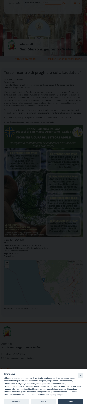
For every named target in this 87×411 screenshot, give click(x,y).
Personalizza (16, 401)
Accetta (70, 401)
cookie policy (51, 395)
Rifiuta (43, 401)
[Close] (80, 375)
